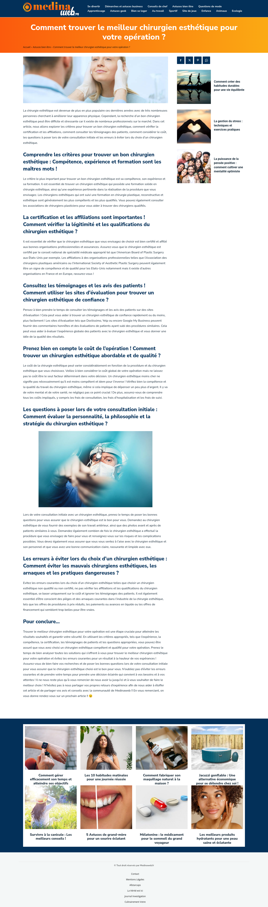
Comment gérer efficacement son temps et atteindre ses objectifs (51, 779)
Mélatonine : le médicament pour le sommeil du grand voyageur (162, 838)
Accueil (26, 47)
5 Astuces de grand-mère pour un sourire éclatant (106, 836)
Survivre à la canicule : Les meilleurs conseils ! (51, 836)
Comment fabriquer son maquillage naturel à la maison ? (161, 779)
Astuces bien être (42, 47)
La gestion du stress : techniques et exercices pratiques (228, 125)
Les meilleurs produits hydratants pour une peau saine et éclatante (217, 838)
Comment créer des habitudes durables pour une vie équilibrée (229, 86)
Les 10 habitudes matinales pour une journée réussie (106, 777)
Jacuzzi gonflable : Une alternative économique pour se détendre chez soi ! (217, 779)
